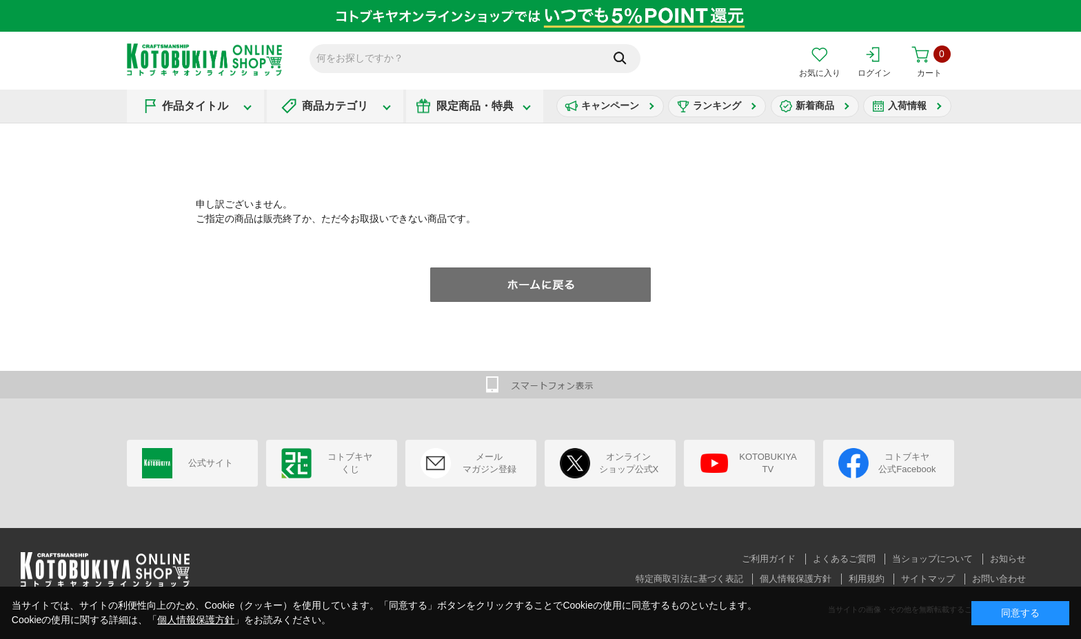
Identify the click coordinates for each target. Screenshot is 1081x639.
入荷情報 (907, 105)
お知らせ (1008, 559)
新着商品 (815, 105)
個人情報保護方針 (795, 579)
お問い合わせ (999, 579)
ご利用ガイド (769, 559)
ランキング (717, 105)
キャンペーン (610, 105)
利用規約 (867, 579)
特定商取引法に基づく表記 (689, 579)
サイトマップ (928, 579)
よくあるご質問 (844, 559)
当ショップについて (932, 559)
